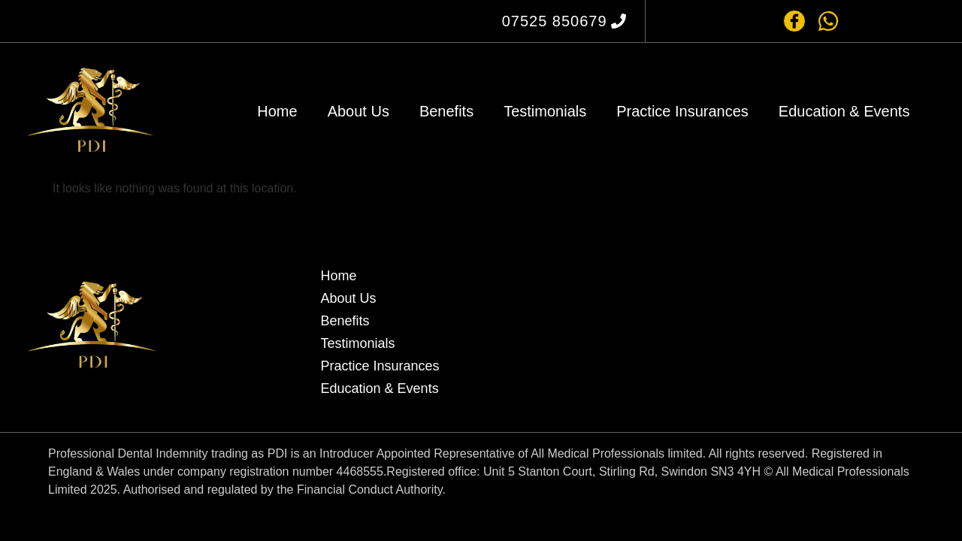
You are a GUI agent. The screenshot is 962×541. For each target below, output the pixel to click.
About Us (358, 111)
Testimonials (545, 111)
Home (277, 111)
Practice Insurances (682, 111)
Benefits (446, 111)
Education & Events (844, 111)
